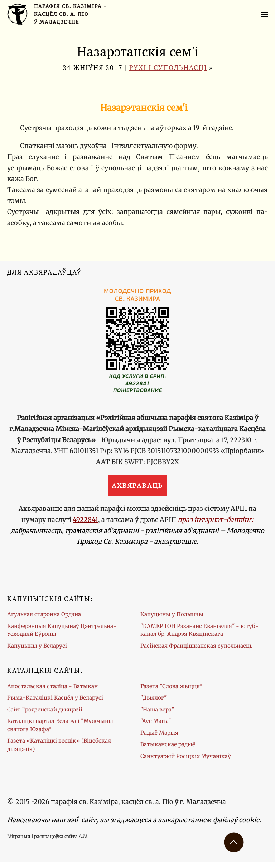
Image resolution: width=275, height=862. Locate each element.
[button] (264, 14)
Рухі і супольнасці (168, 67)
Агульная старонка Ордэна (44, 614)
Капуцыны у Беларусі (37, 645)
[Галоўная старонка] (57, 14)
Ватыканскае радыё (167, 744)
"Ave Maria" (155, 721)
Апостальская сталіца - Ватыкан (52, 686)
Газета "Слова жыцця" (171, 686)
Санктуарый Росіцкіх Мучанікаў (185, 756)
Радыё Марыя (159, 732)
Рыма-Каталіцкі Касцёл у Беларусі (55, 697)
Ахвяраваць (137, 485)
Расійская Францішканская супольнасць (196, 645)
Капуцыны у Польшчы (171, 614)
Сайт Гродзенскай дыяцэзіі (44, 709)
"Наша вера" (157, 709)
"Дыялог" (153, 697)
